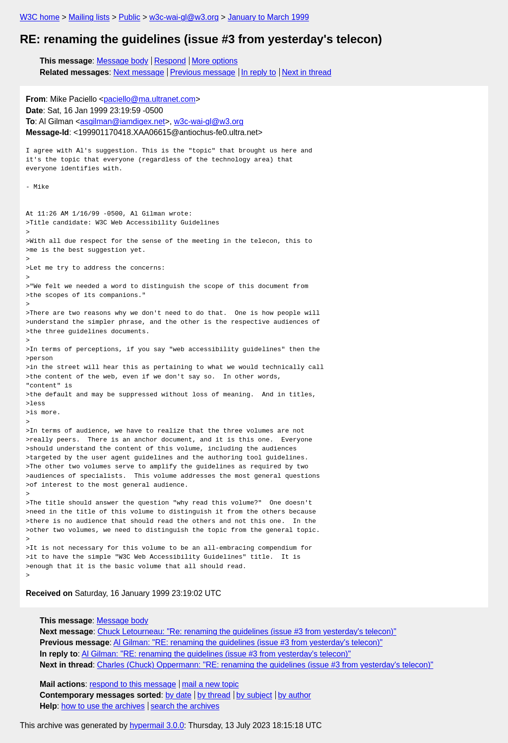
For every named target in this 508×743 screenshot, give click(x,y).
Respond (170, 61)
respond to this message (132, 684)
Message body (122, 61)
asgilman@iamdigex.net (122, 121)
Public (129, 17)
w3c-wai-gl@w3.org (184, 17)
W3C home (40, 17)
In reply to (258, 72)
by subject (254, 695)
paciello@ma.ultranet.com (149, 99)
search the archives (185, 706)
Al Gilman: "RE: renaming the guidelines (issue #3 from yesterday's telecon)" (248, 642)
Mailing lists (89, 17)
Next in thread (306, 72)
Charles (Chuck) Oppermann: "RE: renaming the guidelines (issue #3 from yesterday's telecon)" (265, 665)
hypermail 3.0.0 (156, 725)
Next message (139, 72)
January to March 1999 (268, 17)
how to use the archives (103, 706)
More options (215, 61)
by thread (214, 695)
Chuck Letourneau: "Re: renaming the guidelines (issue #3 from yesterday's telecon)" (247, 631)
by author (294, 695)
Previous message (203, 72)
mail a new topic (210, 684)
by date (178, 695)
